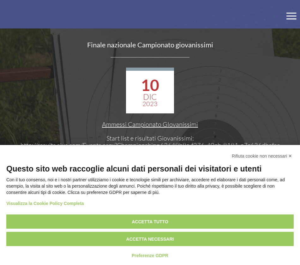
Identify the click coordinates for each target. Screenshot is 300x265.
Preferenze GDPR (150, 255)
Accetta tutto (150, 221)
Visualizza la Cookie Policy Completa (45, 203)
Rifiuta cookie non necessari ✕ (262, 156)
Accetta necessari (150, 239)
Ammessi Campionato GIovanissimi (150, 124)
